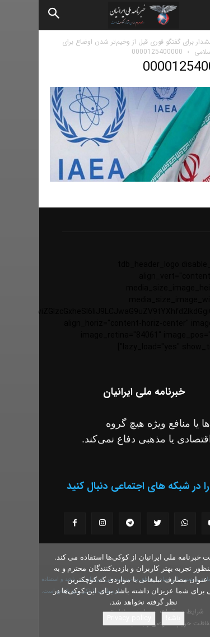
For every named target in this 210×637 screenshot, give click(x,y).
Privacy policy (90, 618)
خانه (193, 41)
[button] (192, 15)
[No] (196, 590)
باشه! (134, 618)
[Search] (15, 15)
